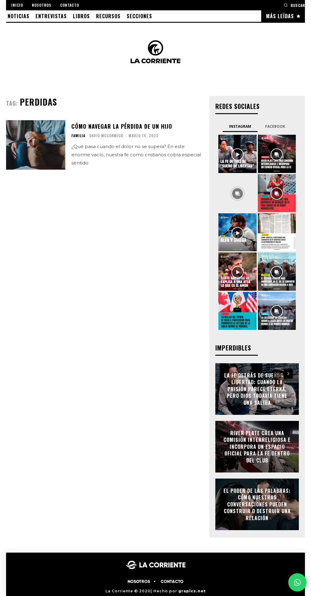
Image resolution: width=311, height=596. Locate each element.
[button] (294, 5)
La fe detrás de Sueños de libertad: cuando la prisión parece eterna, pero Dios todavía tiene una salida (257, 389)
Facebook (275, 126)
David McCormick (106, 135)
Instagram (240, 126)
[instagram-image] (237, 154)
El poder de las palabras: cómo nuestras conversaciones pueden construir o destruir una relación (257, 504)
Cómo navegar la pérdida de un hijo (121, 126)
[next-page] (288, 373)
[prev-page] (277, 373)
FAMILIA (78, 135)
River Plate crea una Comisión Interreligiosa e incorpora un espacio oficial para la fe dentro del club (257, 446)
